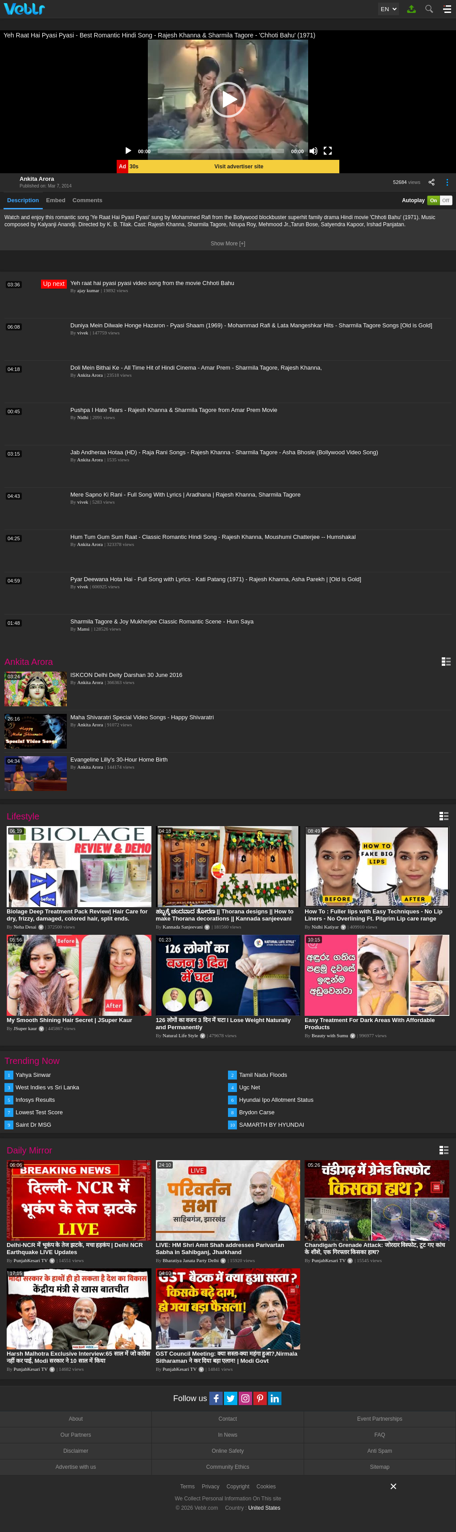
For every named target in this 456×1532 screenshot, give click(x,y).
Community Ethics (227, 1467)
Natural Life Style (180, 1035)
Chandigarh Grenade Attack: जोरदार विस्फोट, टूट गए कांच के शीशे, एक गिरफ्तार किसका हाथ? (374, 1248)
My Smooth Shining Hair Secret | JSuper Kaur (69, 1020)
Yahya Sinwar (33, 1075)
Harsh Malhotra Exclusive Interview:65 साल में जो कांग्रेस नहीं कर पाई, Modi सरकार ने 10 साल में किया (78, 1357)
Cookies (266, 1486)
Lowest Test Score (39, 1112)
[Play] (128, 151)
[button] (228, 100)
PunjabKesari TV (31, 1260)
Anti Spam (379, 1451)
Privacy (210, 1486)
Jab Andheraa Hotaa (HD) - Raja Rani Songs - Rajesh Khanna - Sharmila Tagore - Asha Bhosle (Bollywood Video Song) (224, 452)
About (75, 1419)
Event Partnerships (379, 1419)
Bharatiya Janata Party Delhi (191, 1260)
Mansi (83, 629)
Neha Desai (25, 926)
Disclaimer (75, 1451)
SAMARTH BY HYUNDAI (271, 1124)
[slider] (221, 151)
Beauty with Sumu (330, 1035)
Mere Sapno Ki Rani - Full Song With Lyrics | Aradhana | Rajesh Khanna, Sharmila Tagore (185, 494)
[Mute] (313, 151)
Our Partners (76, 1435)
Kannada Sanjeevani (183, 926)
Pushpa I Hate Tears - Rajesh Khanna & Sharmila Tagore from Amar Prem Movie (173, 410)
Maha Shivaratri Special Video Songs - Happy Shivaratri (142, 717)
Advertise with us (76, 1467)
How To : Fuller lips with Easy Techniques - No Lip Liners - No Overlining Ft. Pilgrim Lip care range (373, 915)
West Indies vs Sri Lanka (47, 1087)
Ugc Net (249, 1087)
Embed (55, 200)
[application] (228, 100)
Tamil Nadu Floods (263, 1075)
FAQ (380, 1435)
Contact (228, 1419)
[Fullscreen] (327, 151)
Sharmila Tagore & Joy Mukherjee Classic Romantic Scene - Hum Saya (162, 621)
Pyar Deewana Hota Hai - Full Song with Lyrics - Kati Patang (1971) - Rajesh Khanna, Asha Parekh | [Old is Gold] (215, 579)
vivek (82, 332)
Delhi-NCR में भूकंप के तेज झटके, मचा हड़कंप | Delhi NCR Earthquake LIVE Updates (75, 1248)
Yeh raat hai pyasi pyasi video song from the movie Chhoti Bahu (152, 283)
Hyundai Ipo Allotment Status (276, 1099)
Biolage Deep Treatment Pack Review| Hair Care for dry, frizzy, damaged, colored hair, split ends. (77, 915)
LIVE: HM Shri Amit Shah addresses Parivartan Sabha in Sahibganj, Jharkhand (220, 1248)
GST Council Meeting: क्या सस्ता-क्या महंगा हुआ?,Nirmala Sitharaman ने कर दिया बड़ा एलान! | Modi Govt (226, 1357)
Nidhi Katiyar (325, 926)
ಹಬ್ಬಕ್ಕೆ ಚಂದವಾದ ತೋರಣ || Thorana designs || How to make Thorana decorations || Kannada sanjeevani (225, 915)
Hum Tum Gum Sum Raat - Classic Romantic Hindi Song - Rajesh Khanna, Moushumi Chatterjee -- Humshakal (213, 537)
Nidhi (83, 417)
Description (23, 200)
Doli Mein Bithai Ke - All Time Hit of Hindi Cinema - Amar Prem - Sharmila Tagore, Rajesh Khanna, (196, 367)
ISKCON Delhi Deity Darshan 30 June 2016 (126, 675)
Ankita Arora (37, 178)
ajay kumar (88, 290)
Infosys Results (35, 1099)
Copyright (238, 1486)
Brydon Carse (256, 1112)
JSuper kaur (25, 1028)
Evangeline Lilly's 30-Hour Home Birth (119, 759)
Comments (87, 200)
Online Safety (228, 1451)
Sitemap (380, 1467)
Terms (187, 1486)
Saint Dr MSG (33, 1124)
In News (227, 1435)
